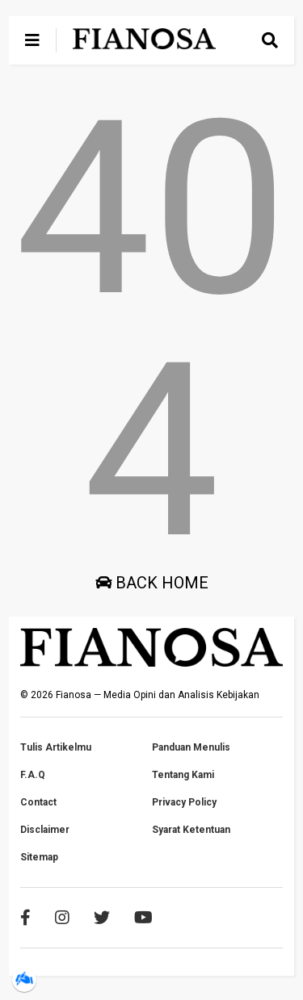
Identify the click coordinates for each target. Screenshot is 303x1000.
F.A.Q (32, 774)
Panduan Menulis (191, 747)
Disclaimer (44, 829)
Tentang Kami (183, 774)
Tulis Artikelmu (55, 747)
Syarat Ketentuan (191, 829)
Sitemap (39, 857)
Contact (38, 802)
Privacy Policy (184, 802)
